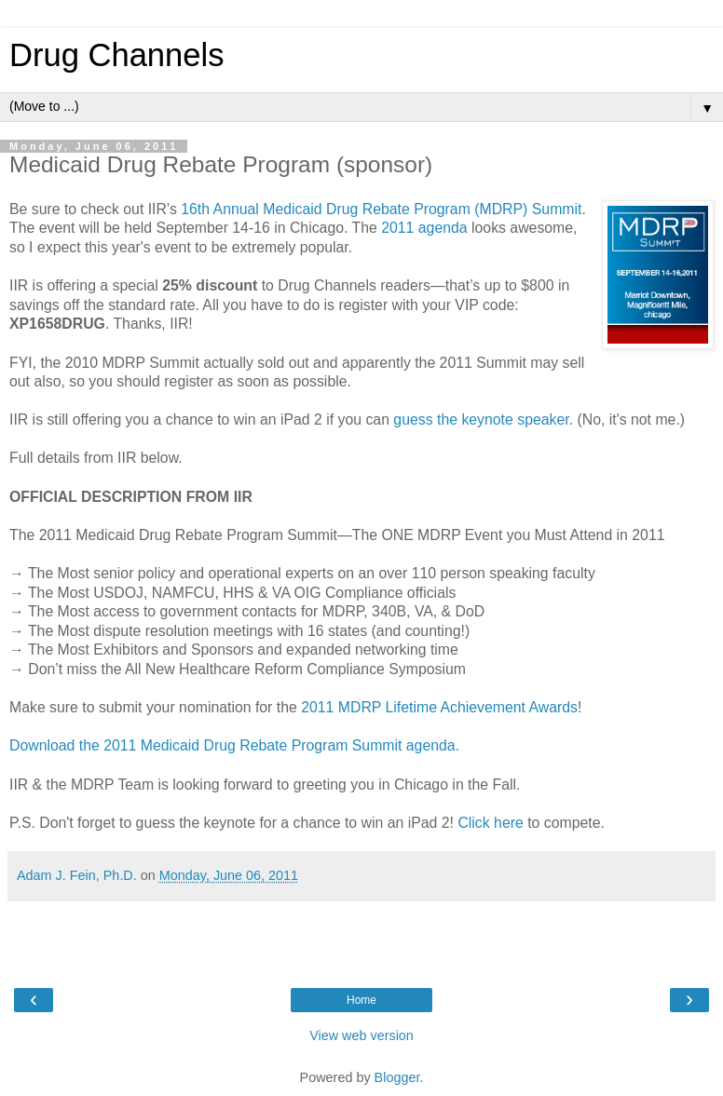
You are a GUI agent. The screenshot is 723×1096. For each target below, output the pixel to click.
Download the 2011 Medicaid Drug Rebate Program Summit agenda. (234, 745)
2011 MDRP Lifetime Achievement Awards (439, 707)
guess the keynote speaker (480, 419)
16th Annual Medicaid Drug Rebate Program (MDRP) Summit (381, 209)
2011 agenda (424, 228)
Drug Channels (116, 55)
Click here (490, 823)
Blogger (397, 1077)
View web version (361, 1035)
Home (361, 1000)
